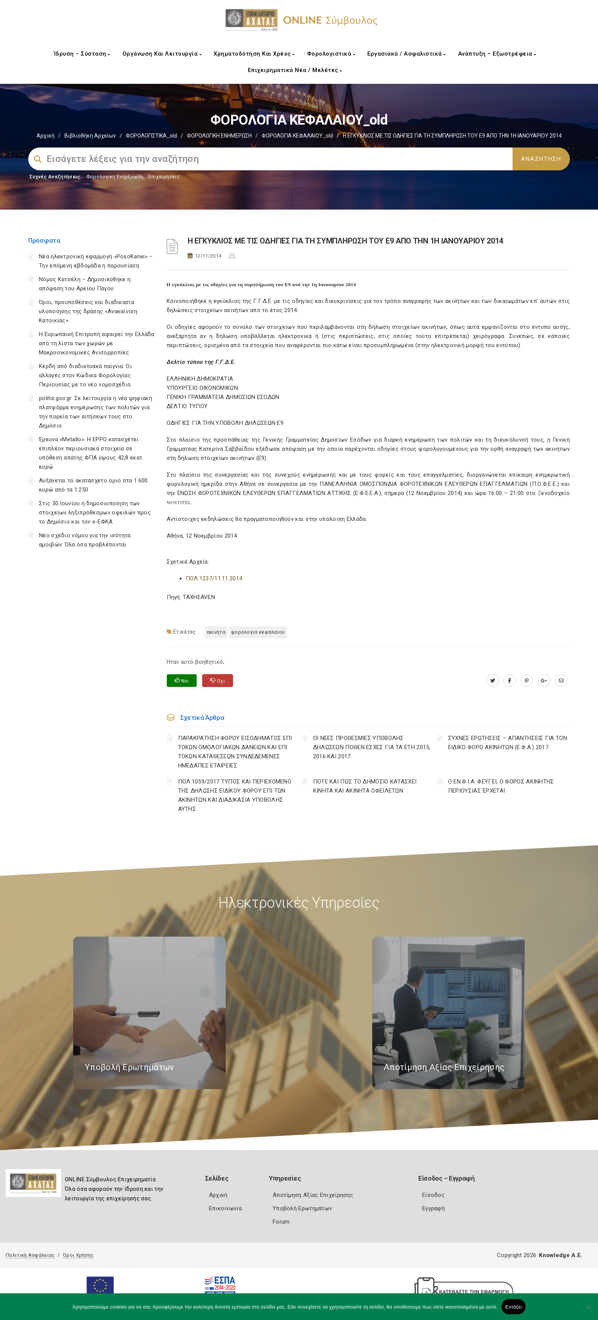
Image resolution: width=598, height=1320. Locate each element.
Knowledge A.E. (560, 1255)
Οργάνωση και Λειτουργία (162, 53)
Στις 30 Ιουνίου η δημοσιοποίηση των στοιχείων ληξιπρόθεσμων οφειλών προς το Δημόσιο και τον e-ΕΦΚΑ (95, 512)
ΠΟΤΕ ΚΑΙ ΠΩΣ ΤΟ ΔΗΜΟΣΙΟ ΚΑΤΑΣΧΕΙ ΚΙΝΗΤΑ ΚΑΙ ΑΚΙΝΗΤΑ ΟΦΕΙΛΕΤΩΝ (365, 786)
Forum (281, 1221)
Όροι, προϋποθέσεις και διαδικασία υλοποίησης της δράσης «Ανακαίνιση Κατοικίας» (88, 311)
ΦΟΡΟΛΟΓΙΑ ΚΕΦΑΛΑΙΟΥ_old (297, 136)
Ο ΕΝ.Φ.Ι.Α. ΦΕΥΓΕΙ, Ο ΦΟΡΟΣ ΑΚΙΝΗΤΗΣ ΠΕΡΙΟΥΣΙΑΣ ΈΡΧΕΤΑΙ (501, 786)
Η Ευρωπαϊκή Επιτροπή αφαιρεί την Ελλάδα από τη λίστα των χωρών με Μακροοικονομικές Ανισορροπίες (96, 343)
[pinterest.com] (526, 680)
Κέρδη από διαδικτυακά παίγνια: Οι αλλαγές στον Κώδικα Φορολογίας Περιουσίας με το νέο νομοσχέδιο (85, 375)
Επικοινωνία (225, 1208)
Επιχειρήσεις (164, 176)
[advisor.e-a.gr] (561, 680)
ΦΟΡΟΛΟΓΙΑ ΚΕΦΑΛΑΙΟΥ (258, 632)
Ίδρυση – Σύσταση (82, 53)
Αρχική (46, 136)
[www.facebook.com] (509, 680)
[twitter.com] (492, 680)
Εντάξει (513, 1307)
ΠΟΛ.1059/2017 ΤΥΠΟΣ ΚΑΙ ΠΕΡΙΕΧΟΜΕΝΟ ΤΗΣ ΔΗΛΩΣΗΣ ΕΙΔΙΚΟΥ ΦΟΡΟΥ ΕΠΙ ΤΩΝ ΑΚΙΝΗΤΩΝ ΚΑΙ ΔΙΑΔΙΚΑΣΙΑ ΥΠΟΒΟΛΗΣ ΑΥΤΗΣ (235, 795)
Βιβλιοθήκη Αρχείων (90, 136)
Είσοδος (433, 1195)
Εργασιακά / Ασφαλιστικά (406, 53)
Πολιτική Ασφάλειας (30, 1255)
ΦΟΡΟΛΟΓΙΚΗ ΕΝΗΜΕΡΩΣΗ (219, 136)
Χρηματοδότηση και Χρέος (254, 53)
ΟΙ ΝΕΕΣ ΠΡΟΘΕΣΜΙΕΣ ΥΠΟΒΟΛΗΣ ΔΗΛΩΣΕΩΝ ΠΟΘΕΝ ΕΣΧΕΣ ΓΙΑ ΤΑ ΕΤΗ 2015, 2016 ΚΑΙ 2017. (372, 747)
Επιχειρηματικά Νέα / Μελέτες (295, 70)
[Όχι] (588, 1310)
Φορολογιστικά (331, 53)
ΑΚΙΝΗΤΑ (216, 632)
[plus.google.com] (544, 680)
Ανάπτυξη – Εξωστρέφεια (497, 53)
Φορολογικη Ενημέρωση (115, 176)
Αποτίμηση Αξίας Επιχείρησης (313, 1195)
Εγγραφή (433, 1208)
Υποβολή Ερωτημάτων (302, 1208)
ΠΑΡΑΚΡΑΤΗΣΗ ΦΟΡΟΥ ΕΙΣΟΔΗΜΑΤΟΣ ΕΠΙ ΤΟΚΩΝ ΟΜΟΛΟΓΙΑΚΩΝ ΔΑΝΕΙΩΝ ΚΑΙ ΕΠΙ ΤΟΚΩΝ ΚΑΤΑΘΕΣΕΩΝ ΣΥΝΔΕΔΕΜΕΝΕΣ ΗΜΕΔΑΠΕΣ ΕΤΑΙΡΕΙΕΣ (235, 752)
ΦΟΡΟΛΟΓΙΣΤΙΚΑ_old (151, 136)
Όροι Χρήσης (78, 1255)
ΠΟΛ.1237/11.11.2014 (214, 578)
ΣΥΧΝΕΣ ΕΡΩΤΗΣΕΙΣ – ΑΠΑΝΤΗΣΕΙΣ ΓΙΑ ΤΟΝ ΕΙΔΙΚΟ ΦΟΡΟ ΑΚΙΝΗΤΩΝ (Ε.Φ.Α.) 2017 (507, 743)
